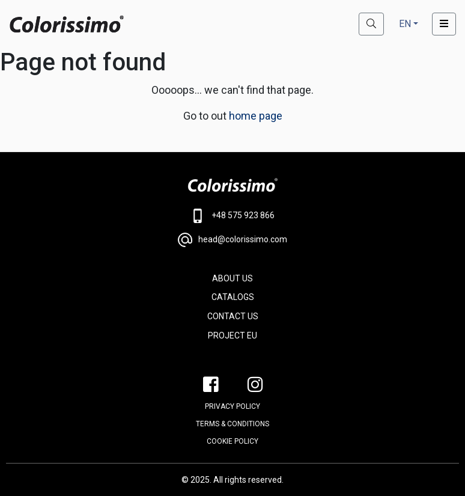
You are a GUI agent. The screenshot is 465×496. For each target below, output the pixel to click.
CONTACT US (232, 316)
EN (405, 23)
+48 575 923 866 (232, 216)
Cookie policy (232, 441)
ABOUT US (232, 278)
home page (255, 115)
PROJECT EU (232, 335)
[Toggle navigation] (444, 24)
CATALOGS (232, 297)
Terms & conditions (232, 424)
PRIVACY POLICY (232, 406)
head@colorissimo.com (232, 240)
